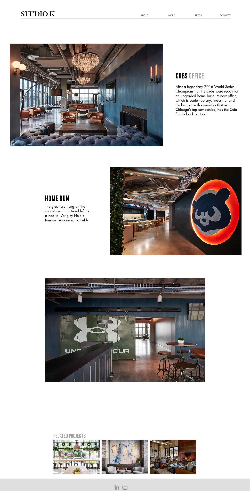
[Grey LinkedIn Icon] (116, 487)
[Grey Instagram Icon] (124, 487)
